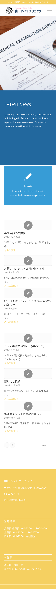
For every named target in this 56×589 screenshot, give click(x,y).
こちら (19, 568)
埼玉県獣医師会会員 (15, 500)
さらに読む (11, 250)
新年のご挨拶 (12, 381)
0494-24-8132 (11, 494)
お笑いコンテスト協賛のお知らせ (24, 268)
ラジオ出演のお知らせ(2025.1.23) (24, 346)
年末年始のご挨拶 (15, 233)
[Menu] (48, 10)
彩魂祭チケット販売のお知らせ (23, 414)
